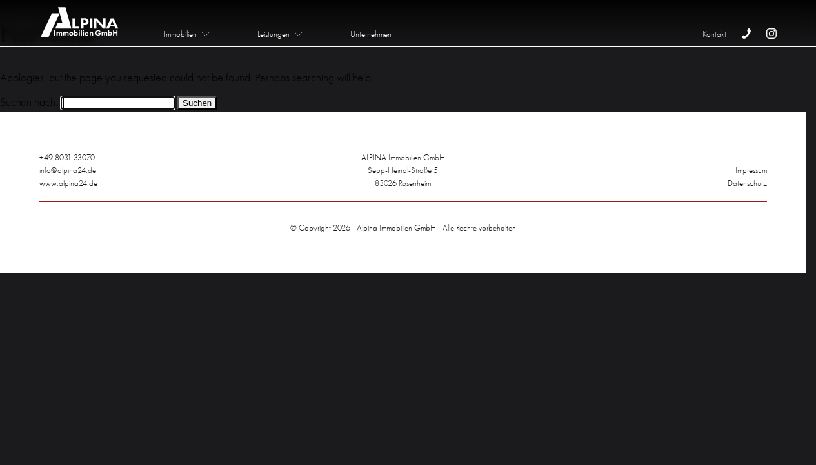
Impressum (751, 170)
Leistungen (273, 34)
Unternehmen (371, 34)
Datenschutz (747, 183)
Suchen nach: (29, 102)
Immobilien (180, 34)
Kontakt (714, 34)
